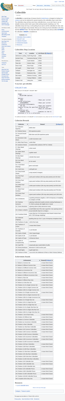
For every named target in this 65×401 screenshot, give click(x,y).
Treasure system (25, 391)
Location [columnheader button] (31, 53)
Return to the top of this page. (39, 387)
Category (17, 391)
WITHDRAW (60, 29)
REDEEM (26, 31)
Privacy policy (18, 398)
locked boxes (44, 18)
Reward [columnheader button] (51, 124)
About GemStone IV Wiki (27, 398)
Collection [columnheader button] (21, 124)
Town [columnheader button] (20, 53)
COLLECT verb (21, 87)
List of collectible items (23, 385)
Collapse (48, 53)
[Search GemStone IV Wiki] (57, 5)
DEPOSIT (22, 29)
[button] (48, 53)
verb (35, 116)
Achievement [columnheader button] (27, 260)
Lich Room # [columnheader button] (44, 53)
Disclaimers (36, 398)
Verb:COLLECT (55, 116)
